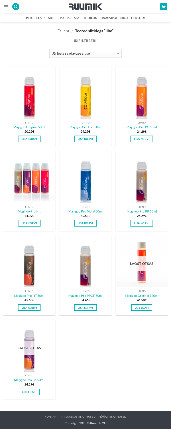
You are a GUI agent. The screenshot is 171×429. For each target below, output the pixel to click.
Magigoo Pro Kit (29, 211)
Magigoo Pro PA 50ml (29, 380)
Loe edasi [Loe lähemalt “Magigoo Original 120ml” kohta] (142, 307)
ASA (76, 18)
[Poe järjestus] (85, 53)
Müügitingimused (112, 416)
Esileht (63, 30)
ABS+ (51, 18)
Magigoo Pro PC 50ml (141, 127)
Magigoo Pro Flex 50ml (85, 127)
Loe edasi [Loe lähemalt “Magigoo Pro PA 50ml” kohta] (29, 391)
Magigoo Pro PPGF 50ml (85, 295)
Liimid (124, 18)
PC (69, 18)
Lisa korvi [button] (29, 138)
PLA (40, 18)
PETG (29, 18)
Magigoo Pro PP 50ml (142, 211)
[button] (6, 6)
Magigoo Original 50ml (29, 127)
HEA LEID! (138, 18)
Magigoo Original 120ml (142, 295)
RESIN (93, 18)
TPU (61, 18)
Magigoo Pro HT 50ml (29, 295)
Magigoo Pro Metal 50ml (85, 211)
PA (84, 18)
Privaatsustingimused (78, 416)
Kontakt (51, 416)
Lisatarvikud (108, 18)
